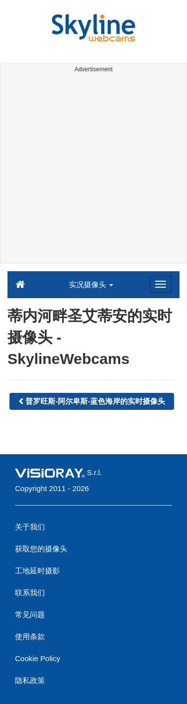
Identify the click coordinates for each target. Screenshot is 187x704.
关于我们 (30, 527)
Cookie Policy (37, 658)
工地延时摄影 (37, 570)
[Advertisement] (93, 169)
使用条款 (30, 636)
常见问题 (30, 614)
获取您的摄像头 (41, 548)
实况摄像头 (91, 284)
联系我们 (30, 592)
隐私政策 (30, 680)
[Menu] (161, 284)
